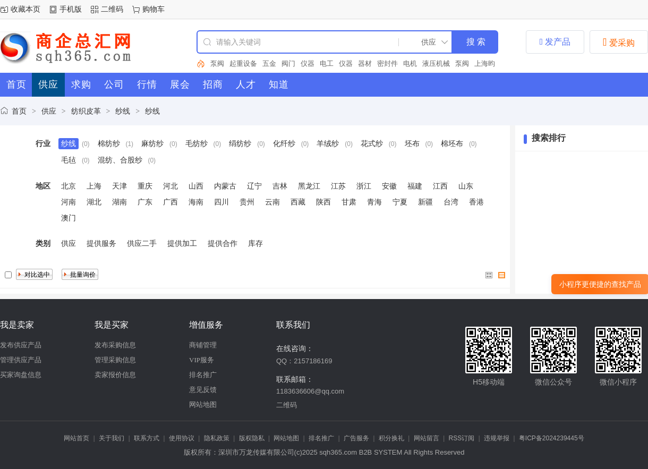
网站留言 (426, 438)
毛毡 (68, 160)
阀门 (288, 63)
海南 (196, 202)
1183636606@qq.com (310, 391)
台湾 (451, 202)
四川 (221, 202)
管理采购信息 (115, 360)
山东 (465, 186)
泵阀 (217, 63)
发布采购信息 (115, 345)
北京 (68, 186)
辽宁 (254, 186)
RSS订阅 (462, 438)
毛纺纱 (196, 143)
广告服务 (356, 438)
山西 (196, 186)
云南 (272, 202)
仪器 (307, 63)
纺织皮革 (86, 111)
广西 (170, 202)
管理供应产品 (20, 360)
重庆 (145, 186)
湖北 (94, 202)
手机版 (70, 9)
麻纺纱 (152, 143)
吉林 (279, 186)
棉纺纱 (109, 143)
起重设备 (243, 63)
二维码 (112, 9)
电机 (410, 63)
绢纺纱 (240, 143)
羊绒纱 (328, 143)
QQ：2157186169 (304, 361)
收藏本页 (25, 9)
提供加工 (182, 243)
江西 (440, 186)
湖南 (119, 202)
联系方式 (146, 438)
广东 (145, 202)
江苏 (338, 186)
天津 (119, 186)
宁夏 (400, 202)
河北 (170, 186)
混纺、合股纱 (120, 160)
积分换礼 (391, 438)
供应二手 (142, 243)
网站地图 (203, 404)
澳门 (68, 218)
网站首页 (76, 438)
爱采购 (619, 42)
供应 (48, 111)
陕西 (323, 202)
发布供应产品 (20, 345)
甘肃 (349, 202)
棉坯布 (452, 143)
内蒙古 (225, 186)
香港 (476, 202)
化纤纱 (284, 143)
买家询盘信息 (20, 375)
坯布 (412, 143)
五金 (269, 63)
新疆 (425, 202)
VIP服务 (201, 360)
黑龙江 (309, 186)
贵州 (247, 202)
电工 (327, 63)
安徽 (389, 186)
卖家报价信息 (115, 375)
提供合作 (222, 243)
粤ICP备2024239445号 (551, 438)
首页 (19, 111)
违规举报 (496, 438)
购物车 (153, 9)
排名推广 (203, 375)
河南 (68, 202)
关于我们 (111, 438)
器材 (365, 63)
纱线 (122, 111)
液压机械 (436, 63)
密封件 (387, 63)
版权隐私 (252, 438)
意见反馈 (203, 390)
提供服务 (101, 243)
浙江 (363, 186)
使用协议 (181, 438)
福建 (414, 186)
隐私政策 (216, 438)
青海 (374, 202)
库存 (255, 243)
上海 (94, 186)
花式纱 (372, 143)
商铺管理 (203, 345)
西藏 (298, 202)
